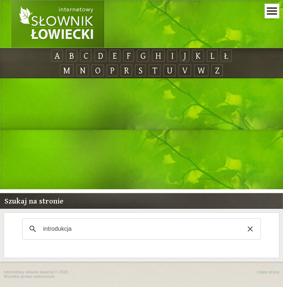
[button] (250, 229)
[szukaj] (140, 229)
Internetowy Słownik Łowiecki (58, 24)
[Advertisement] (141, 134)
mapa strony (268, 272)
